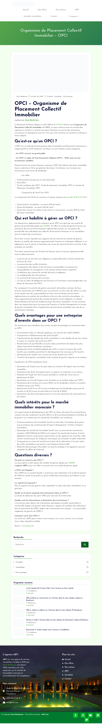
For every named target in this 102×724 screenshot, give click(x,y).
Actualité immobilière (32, 16)
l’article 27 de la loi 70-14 (77, 197)
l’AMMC (46, 226)
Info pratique (67, 96)
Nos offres (42, 10)
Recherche (85, 545)
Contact (54, 16)
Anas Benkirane (21, 96)
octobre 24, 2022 (37, 96)
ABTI (77, 10)
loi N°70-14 (58, 125)
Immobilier (58, 96)
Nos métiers (61, 10)
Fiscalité (50, 96)
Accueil (26, 10)
